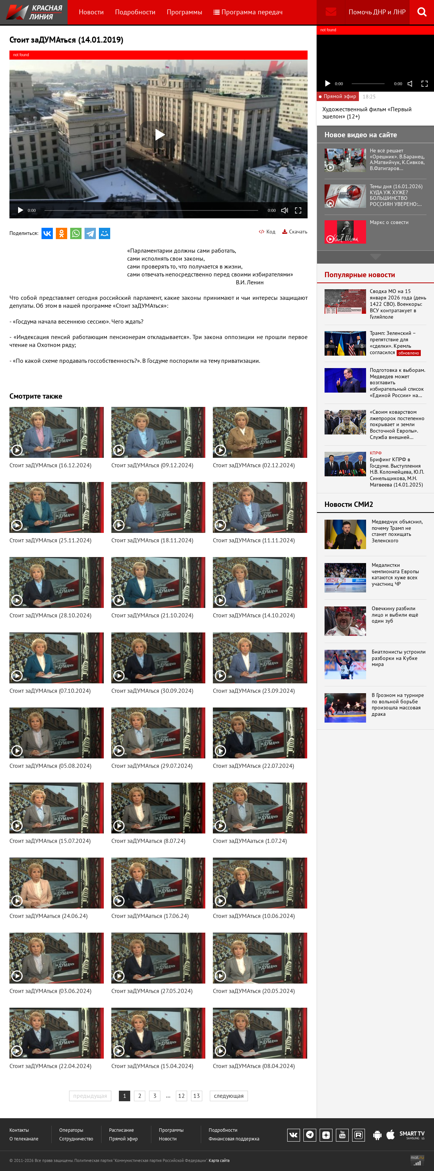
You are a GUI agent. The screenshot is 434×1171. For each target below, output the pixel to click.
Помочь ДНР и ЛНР (377, 12)
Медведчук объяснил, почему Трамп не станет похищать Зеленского (397, 531)
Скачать (295, 231)
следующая (229, 1095)
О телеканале (23, 1138)
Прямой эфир (123, 1138)
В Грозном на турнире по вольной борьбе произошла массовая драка (398, 704)
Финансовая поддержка (234, 1138)
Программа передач (248, 12)
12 (181, 1095)
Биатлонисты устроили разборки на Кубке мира (399, 658)
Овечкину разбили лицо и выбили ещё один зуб (395, 614)
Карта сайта (219, 1160)
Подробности (135, 12)
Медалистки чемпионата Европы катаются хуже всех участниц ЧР (395, 574)
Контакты (19, 1130)
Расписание (121, 1130)
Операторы (71, 1130)
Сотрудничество (76, 1138)
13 (196, 1095)
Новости (91, 12)
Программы (184, 12)
